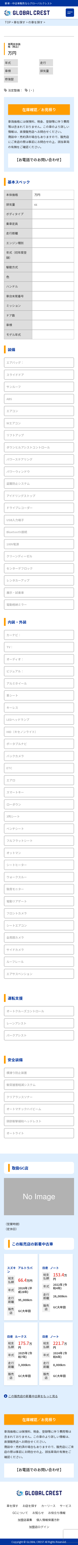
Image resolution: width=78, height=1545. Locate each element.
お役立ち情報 (57, 1513)
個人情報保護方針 (48, 1520)
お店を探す (29, 1506)
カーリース (48, 1506)
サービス (65, 1506)
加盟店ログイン (39, 1527)
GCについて (20, 1513)
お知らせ (38, 1513)
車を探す (12, 1506)
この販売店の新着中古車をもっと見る (33, 1396)
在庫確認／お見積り (39, 109)
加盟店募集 (25, 1520)
